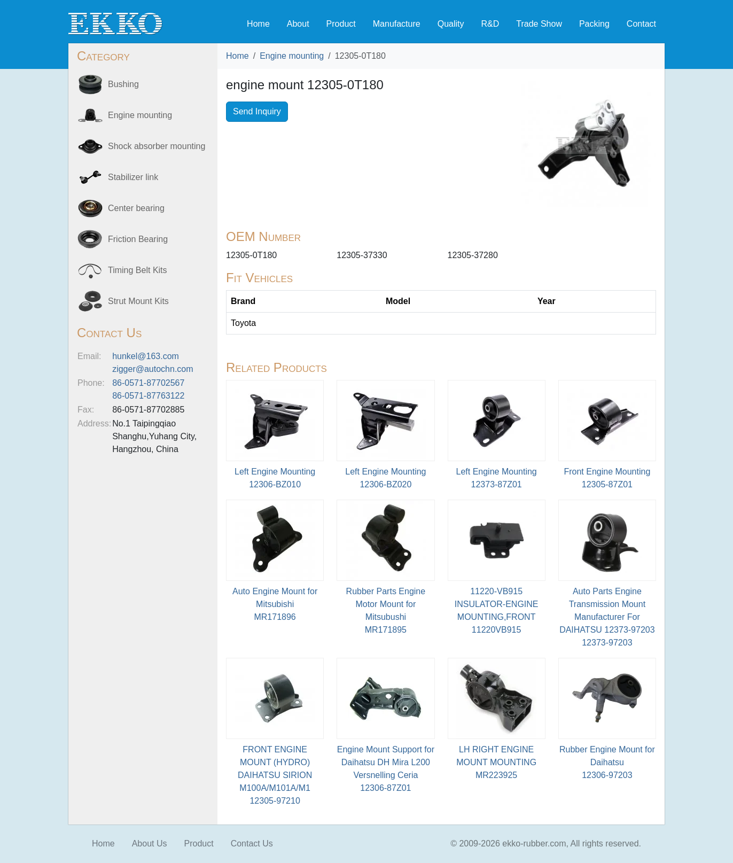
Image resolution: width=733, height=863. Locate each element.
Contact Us (252, 843)
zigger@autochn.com (152, 369)
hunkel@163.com (145, 356)
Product (341, 23)
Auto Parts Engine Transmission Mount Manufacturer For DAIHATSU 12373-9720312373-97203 (606, 617)
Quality (451, 23)
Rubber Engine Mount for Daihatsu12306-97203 (607, 762)
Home (258, 23)
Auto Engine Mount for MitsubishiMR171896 (274, 604)
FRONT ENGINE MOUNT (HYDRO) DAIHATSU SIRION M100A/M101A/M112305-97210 (275, 775)
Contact (641, 23)
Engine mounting (292, 55)
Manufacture (396, 23)
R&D (490, 23)
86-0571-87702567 (148, 382)
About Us (149, 843)
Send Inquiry (257, 111)
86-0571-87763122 (148, 395)
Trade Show (539, 23)
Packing (594, 23)
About (298, 23)
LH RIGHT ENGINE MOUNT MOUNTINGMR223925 (496, 762)
